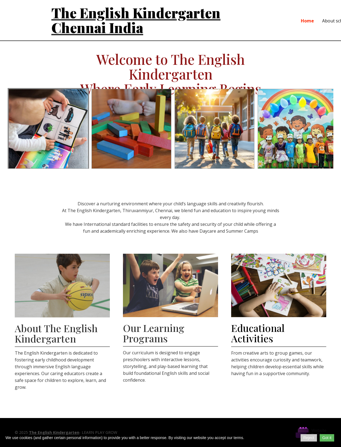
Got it (326, 438)
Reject (308, 438)
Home (307, 21)
